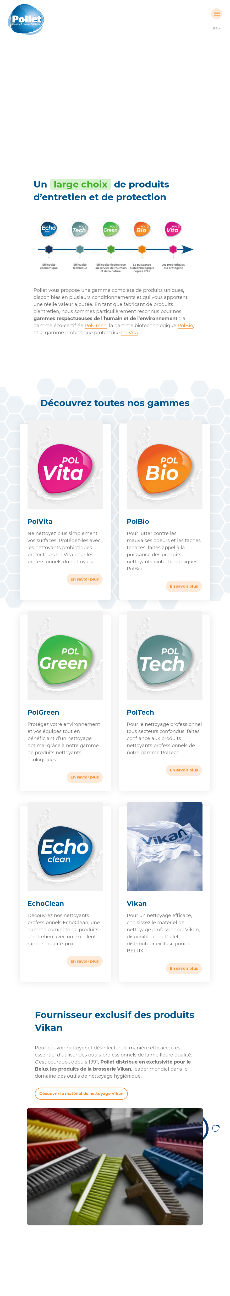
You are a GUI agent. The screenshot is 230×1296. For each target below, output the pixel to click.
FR (215, 28)
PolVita (129, 333)
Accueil (91, 105)
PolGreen (96, 325)
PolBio (185, 325)
